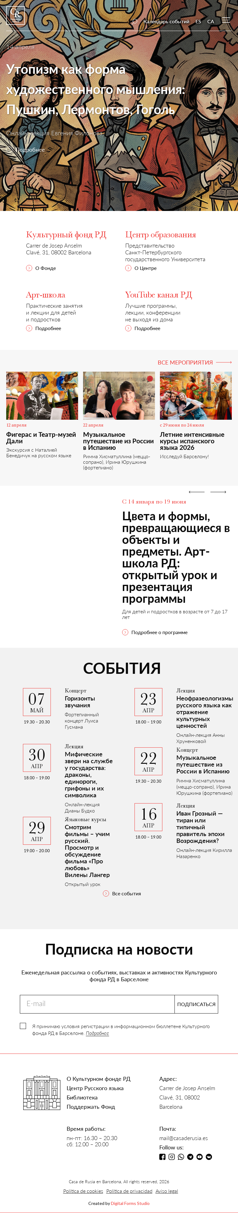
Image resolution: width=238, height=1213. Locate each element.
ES (198, 21)
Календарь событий (166, 21)
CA (210, 21)
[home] (15, 18)
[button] (196, 561)
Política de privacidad (129, 1191)
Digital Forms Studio (130, 1203)
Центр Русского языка (95, 1088)
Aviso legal (167, 1191)
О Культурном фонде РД (98, 1079)
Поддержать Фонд (91, 1106)
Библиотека (82, 1097)
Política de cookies (83, 1191)
